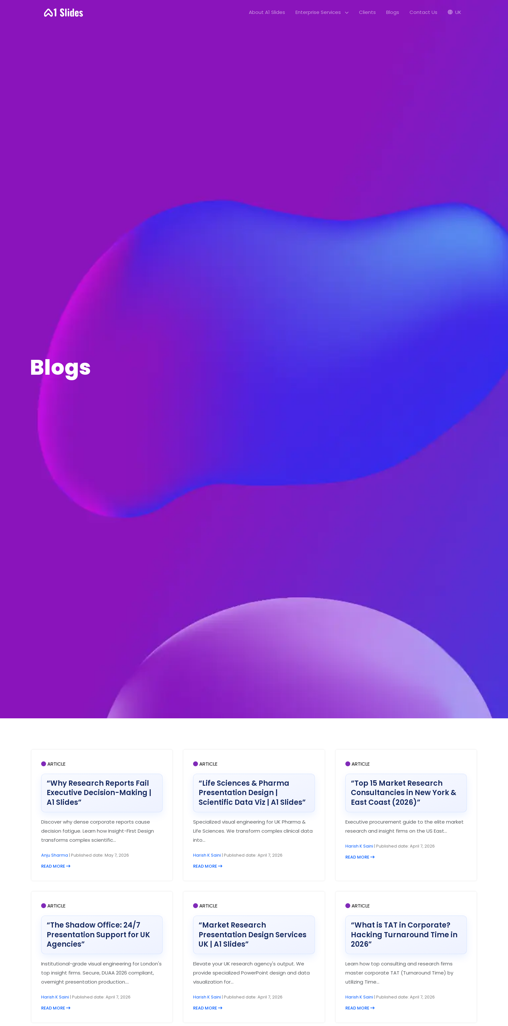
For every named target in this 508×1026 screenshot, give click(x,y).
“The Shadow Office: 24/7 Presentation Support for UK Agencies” (98, 934)
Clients (367, 12)
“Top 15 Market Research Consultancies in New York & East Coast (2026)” (403, 792)
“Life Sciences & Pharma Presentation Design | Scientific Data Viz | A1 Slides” (252, 792)
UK (454, 12)
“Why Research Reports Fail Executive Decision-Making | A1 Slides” (99, 792)
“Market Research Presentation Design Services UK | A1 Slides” (252, 934)
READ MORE (55, 866)
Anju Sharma (55, 855)
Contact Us (423, 12)
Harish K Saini (207, 855)
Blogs (392, 12)
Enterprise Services (322, 12)
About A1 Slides (267, 12)
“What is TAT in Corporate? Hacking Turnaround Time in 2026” (404, 934)
